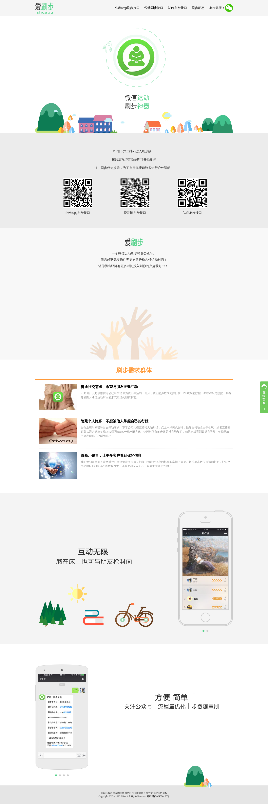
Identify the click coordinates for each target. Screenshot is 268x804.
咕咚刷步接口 (177, 7)
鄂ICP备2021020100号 (158, 796)
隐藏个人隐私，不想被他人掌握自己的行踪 (114, 421)
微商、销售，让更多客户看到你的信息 (111, 456)
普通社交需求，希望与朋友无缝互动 (109, 387)
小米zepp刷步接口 (127, 7)
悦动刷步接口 (153, 7)
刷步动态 (198, 7)
